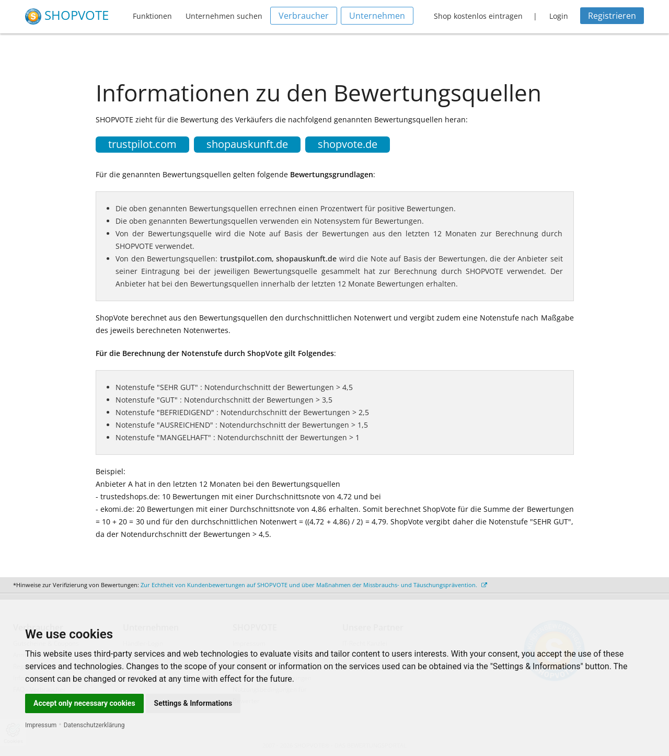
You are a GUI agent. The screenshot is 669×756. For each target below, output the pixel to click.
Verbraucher (304, 15)
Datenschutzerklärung (94, 725)
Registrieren (612, 15)
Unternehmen (377, 15)
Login (558, 16)
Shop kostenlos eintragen (478, 16)
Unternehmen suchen (224, 16)
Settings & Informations (193, 703)
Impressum (40, 725)
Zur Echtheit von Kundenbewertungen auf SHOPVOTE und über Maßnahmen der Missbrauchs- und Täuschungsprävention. (314, 585)
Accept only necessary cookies (84, 703)
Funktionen (152, 16)
